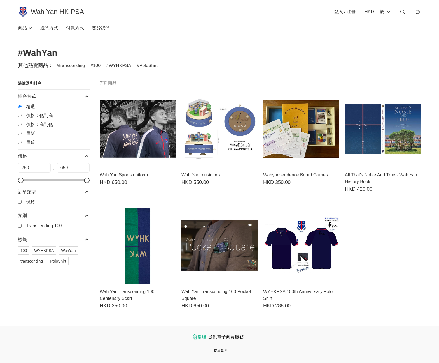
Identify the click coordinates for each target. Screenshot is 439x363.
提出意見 (220, 351)
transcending (72, 65)
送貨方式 (49, 28)
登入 (345, 11)
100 (97, 65)
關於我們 (101, 28)
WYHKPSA (120, 65)
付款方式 (75, 28)
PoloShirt (148, 65)
